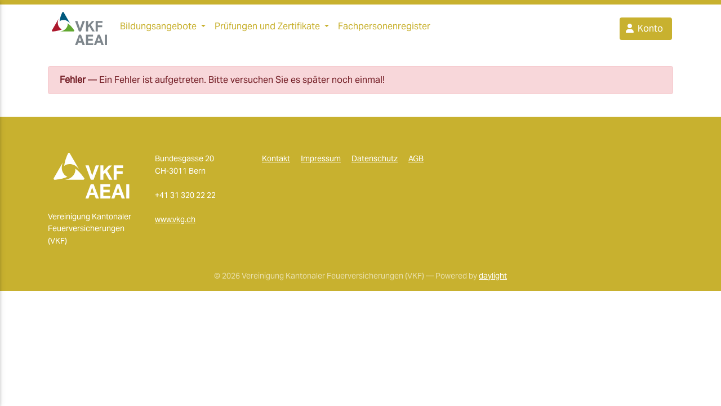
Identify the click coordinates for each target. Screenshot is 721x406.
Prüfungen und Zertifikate (267, 28)
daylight (493, 280)
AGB (416, 163)
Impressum (321, 163)
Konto (643, 31)
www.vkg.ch (175, 224)
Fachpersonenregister (384, 28)
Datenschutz (374, 163)
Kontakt (276, 163)
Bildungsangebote (158, 28)
